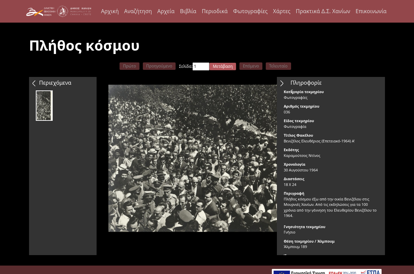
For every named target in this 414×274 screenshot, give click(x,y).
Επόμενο (251, 66)
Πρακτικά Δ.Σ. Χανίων (323, 11)
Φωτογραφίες (250, 11)
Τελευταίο (278, 66)
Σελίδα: (185, 66)
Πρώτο (129, 66)
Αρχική (110, 11)
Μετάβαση (223, 66)
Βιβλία (188, 11)
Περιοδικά (215, 11)
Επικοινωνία (371, 11)
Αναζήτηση (138, 11)
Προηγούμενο (159, 66)
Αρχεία (166, 11)
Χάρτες (281, 11)
